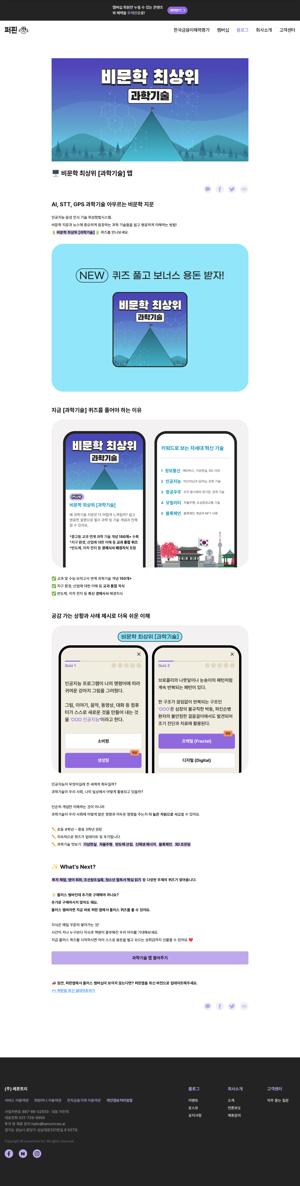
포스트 (193, 1108)
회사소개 (264, 30)
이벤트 (193, 1100)
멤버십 (223, 30)
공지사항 (195, 1115)
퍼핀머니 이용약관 (47, 1100)
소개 (231, 1100)
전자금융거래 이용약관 (84, 1100)
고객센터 (287, 30)
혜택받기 (178, 10)
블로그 (242, 30)
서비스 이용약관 (17, 1100)
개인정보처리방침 (119, 1100)
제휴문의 (234, 1115)
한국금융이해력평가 (192, 30)
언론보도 (234, 1108)
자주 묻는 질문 (278, 1100)
